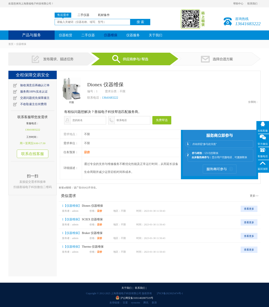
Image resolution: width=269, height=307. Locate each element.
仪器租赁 (65, 35)
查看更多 (249, 208)
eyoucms (135, 302)
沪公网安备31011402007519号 (136, 298)
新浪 (154, 302)
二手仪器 (88, 35)
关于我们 (155, 35)
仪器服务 (133, 35)
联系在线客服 (32, 154)
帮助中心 (238, 3)
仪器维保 (110, 35)
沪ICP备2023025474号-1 (170, 293)
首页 (10, 44)
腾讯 (145, 302)
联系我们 (252, 3)
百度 (125, 302)
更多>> (254, 195)
